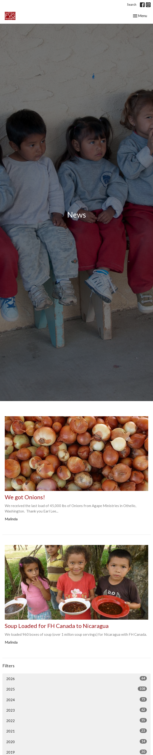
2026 (76, 678)
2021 (76, 730)
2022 (76, 720)
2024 (76, 699)
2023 (76, 710)
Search (131, 4)
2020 (76, 741)
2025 (76, 688)
